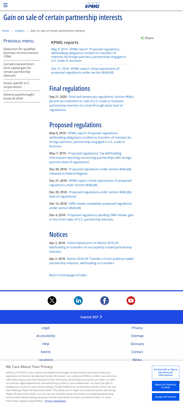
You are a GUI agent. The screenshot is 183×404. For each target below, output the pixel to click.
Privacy (137, 328)
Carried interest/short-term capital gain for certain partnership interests (19, 69)
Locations (45, 360)
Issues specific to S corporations (16, 85)
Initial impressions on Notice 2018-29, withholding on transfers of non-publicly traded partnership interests (90, 247)
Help (45, 344)
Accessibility (45, 336)
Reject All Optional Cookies (165, 388)
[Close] (179, 385)
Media (137, 360)
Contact (137, 352)
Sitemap (137, 336)
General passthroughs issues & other (18, 96)
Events (46, 352)
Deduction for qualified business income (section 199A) (20, 52)
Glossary (137, 344)
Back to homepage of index (68, 275)
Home (5, 30)
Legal (46, 328)
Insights (20, 30)
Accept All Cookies (165, 399)
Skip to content (128, 5)
